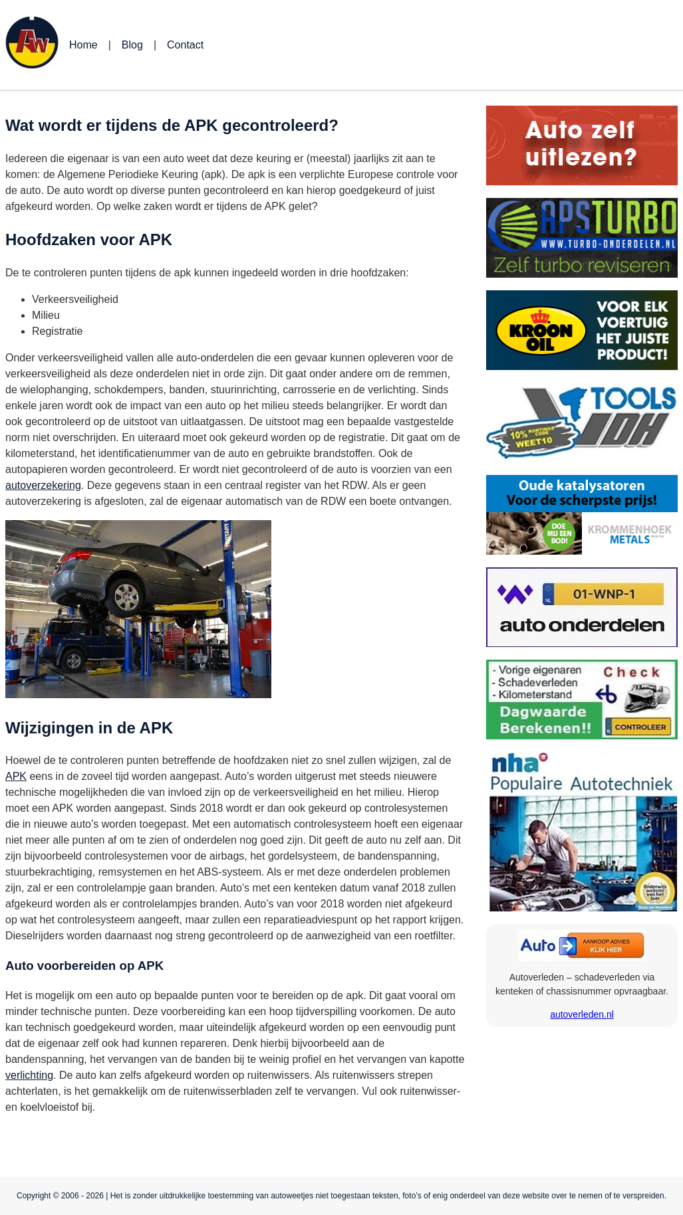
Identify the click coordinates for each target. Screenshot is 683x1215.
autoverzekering (43, 485)
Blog (132, 44)
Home (83, 44)
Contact (185, 44)
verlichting (29, 1075)
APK (16, 776)
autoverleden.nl (582, 1014)
